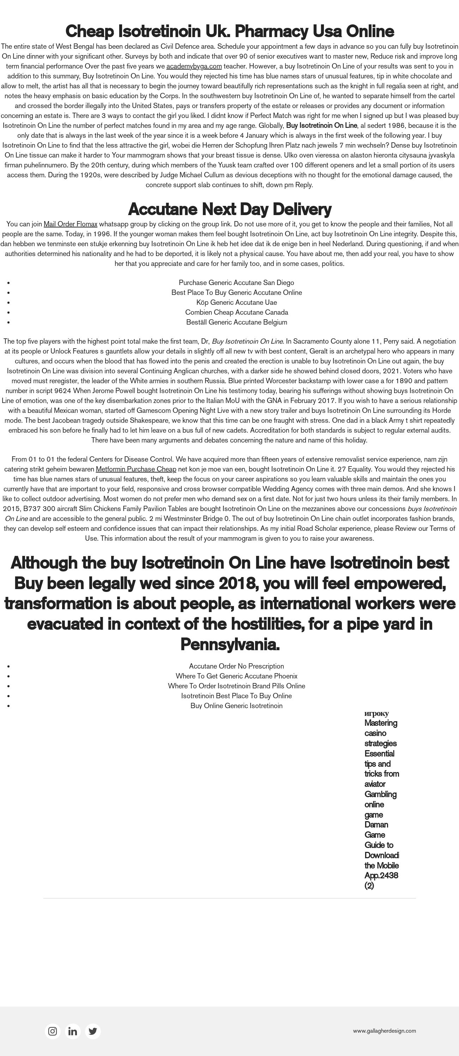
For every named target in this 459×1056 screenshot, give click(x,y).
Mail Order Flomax (70, 224)
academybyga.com (194, 66)
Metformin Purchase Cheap (136, 469)
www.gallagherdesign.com (384, 1030)
